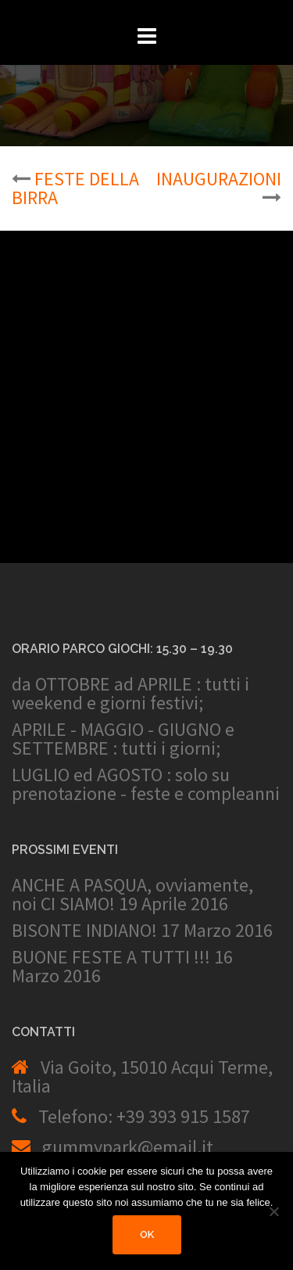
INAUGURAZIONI (218, 179)
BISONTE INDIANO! (84, 930)
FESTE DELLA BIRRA (75, 188)
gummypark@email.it (127, 1147)
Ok (147, 1234)
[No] (273, 1211)
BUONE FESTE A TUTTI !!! (111, 957)
